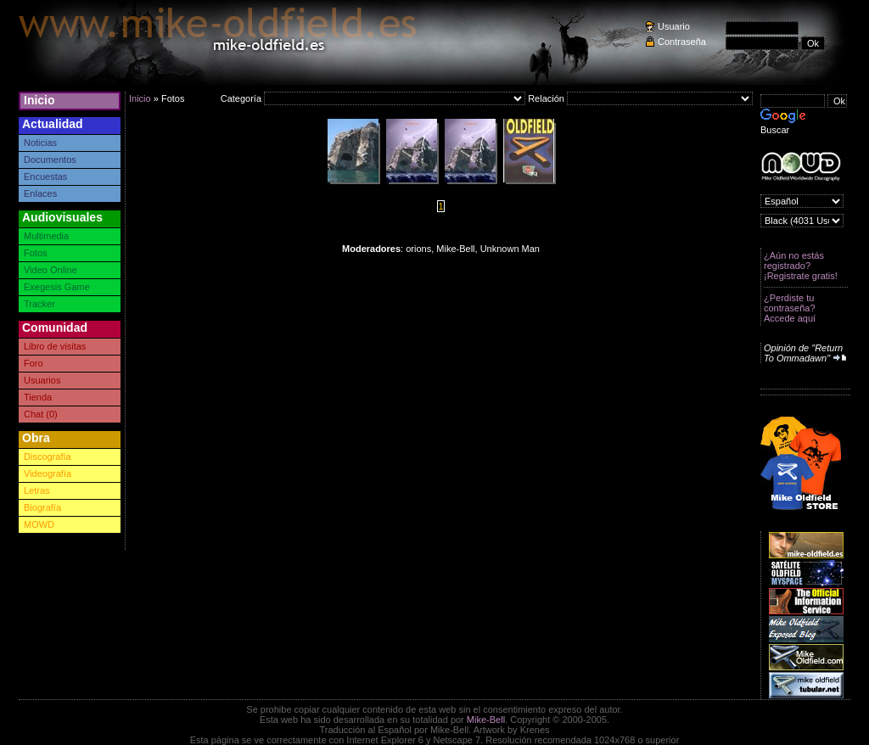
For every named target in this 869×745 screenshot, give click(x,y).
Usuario (674, 26)
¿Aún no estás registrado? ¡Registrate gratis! (801, 265)
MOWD (39, 524)
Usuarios (42, 380)
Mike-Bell (486, 719)
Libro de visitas (55, 346)
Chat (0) (41, 414)
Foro (33, 363)
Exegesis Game (57, 287)
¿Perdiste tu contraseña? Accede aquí (790, 308)
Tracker (39, 304)
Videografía (47, 473)
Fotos (36, 253)
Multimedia (46, 236)
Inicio (39, 100)
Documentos (50, 159)
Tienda (38, 397)
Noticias (40, 142)
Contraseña (682, 41)
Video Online (50, 270)
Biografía (42, 507)
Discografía (47, 456)
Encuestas (45, 176)
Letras (37, 490)
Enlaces (40, 193)
